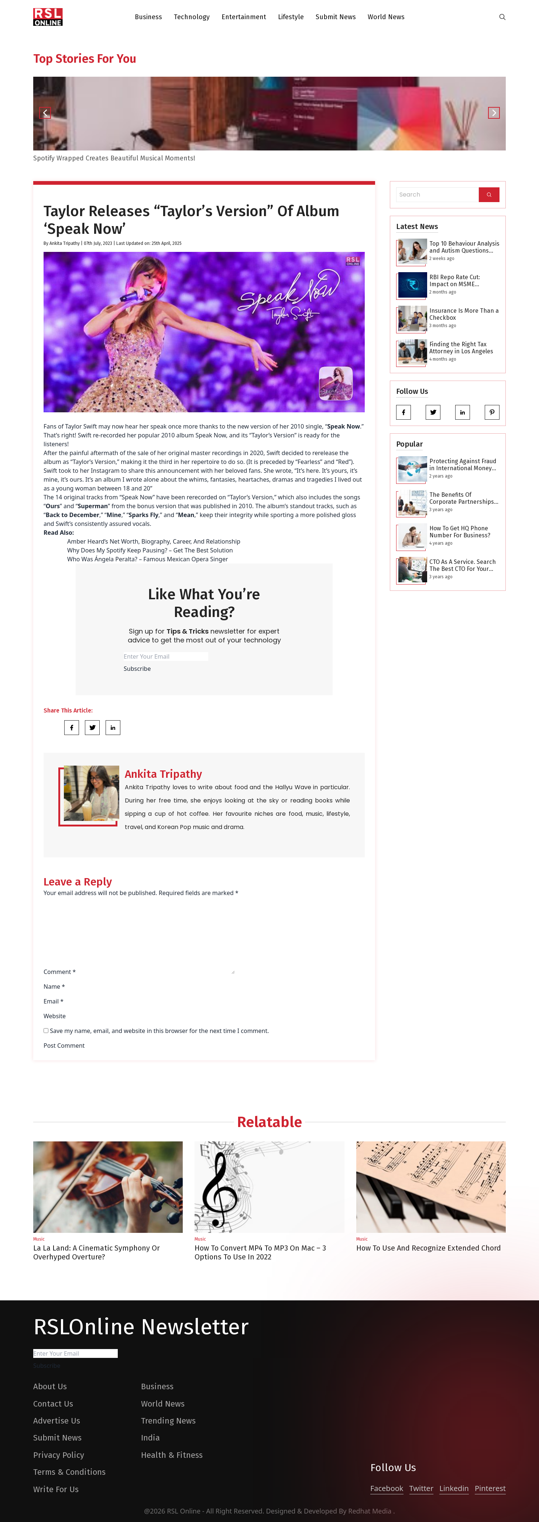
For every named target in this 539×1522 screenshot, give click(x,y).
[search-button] (502, 17)
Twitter (421, 1488)
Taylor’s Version (251, 497)
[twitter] (433, 412)
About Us (50, 1386)
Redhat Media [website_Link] (370, 1511)
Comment (60, 972)
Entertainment (244, 17)
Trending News (168, 1421)
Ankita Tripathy (64, 243)
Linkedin (454, 1488)
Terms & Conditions (69, 1472)
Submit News (336, 17)
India (150, 1438)
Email (53, 1001)
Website (55, 1016)
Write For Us (56, 1489)
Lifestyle (291, 17)
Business (148, 17)
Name (54, 986)
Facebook (387, 1488)
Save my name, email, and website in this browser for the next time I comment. (159, 1031)
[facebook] (403, 412)
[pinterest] (492, 412)
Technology (192, 17)
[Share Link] (71, 727)
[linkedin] (462, 412)
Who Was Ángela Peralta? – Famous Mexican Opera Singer (147, 559)
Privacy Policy (58, 1455)
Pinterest (490, 1488)
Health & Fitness (172, 1455)
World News (386, 17)
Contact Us (53, 1404)
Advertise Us (56, 1421)
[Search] (489, 194)
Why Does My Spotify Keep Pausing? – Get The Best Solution (150, 550)
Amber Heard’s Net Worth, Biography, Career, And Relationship (153, 541)
